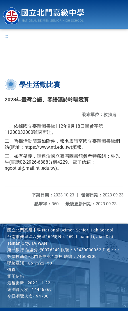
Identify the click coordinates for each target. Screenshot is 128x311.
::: (6, 36)
